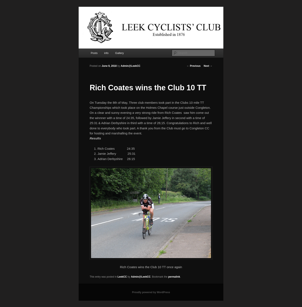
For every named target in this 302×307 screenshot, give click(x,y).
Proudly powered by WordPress (151, 292)
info (106, 53)
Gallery (119, 53)
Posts (94, 53)
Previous (193, 65)
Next (208, 65)
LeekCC (122, 276)
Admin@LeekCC (131, 65)
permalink (174, 276)
